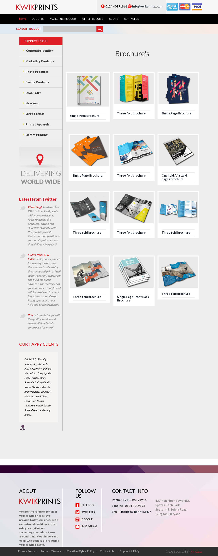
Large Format (34, 114)
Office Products (92, 19)
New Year (31, 103)
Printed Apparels (36, 124)
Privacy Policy (26, 551)
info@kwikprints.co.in (147, 6)
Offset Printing (35, 135)
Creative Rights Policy (80, 551)
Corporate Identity (38, 50)
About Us (38, 19)
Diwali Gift (32, 93)
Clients (113, 19)
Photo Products (36, 71)
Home (22, 19)
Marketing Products (63, 19)
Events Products (36, 82)
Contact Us (131, 19)
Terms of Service (51, 551)
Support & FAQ (129, 551)
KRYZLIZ (196, 551)
